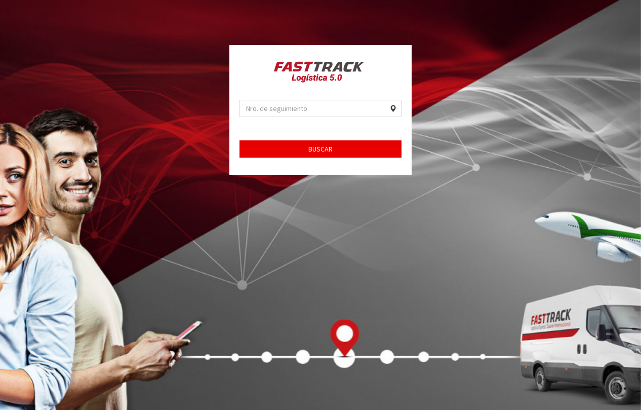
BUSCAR (320, 149)
